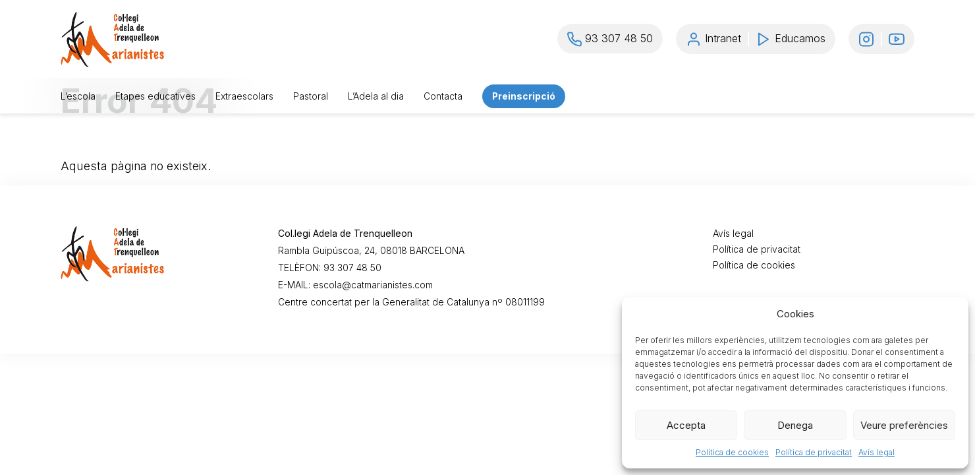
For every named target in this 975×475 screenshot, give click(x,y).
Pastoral (310, 96)
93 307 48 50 (352, 268)
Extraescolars (244, 96)
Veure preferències (904, 425)
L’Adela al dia (376, 96)
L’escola (78, 96)
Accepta (686, 425)
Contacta (443, 96)
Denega (795, 425)
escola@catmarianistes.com (373, 285)
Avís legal (876, 452)
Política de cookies (732, 452)
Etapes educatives (155, 96)
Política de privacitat (813, 452)
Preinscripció (523, 96)
